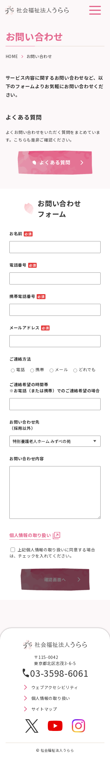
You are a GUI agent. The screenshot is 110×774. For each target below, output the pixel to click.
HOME (12, 56)
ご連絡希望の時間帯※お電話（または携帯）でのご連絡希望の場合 (54, 387)
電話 (18, 369)
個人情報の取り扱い (30, 535)
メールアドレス (29, 327)
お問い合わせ (39, 56)
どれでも (84, 369)
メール (59, 369)
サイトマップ (44, 709)
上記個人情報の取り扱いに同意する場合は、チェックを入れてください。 (52, 553)
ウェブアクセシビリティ (54, 687)
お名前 (21, 233)
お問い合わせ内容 (26, 458)
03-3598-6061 (59, 672)
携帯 (37, 369)
